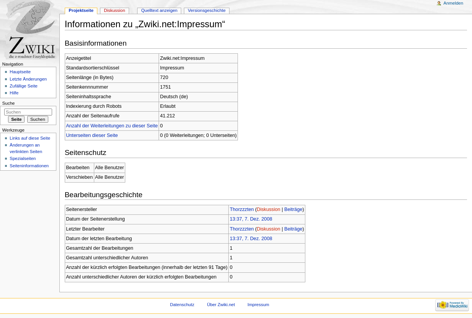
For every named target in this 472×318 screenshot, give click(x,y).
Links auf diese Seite (30, 138)
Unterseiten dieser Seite (92, 135)
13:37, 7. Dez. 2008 (251, 219)
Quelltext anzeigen (159, 10)
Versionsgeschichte (207, 10)
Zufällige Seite (24, 86)
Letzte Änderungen (28, 79)
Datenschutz (182, 304)
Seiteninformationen (29, 165)
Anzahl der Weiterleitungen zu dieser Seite (112, 126)
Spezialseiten (23, 158)
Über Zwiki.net (221, 304)
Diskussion (268, 209)
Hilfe (14, 93)
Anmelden (454, 3)
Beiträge (293, 209)
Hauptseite (20, 71)
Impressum (258, 304)
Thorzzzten (242, 209)
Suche (8, 103)
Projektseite (81, 10)
